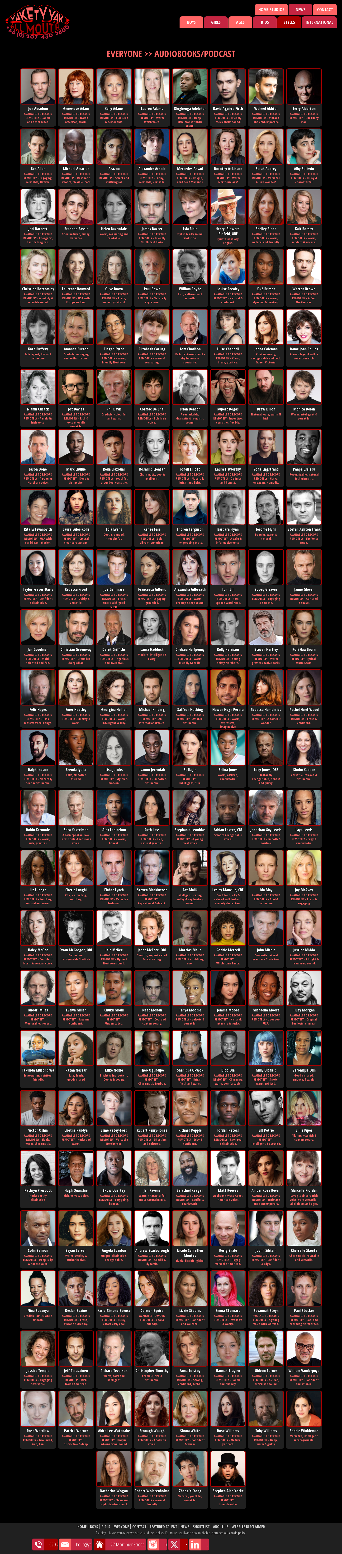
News (300, 9)
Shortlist (201, 1526)
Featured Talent (163, 1526)
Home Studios (271, 9)
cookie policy (237, 1532)
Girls (216, 22)
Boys (191, 22)
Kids (265, 22)
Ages (240, 22)
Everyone (121, 1526)
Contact (325, 9)
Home (82, 1526)
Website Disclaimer (248, 1526)
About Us (220, 1526)
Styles (289, 22)
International (319, 22)
